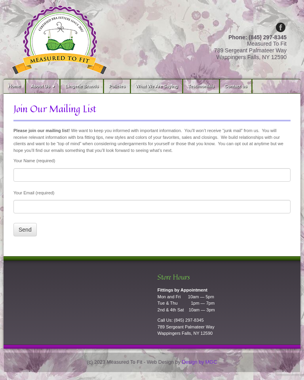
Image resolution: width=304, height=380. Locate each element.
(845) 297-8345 (188, 320)
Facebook (280, 27)
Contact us (236, 86)
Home (14, 86)
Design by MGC (199, 362)
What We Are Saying (157, 86)
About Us (44, 86)
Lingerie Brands (82, 86)
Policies (117, 86)
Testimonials (201, 86)
